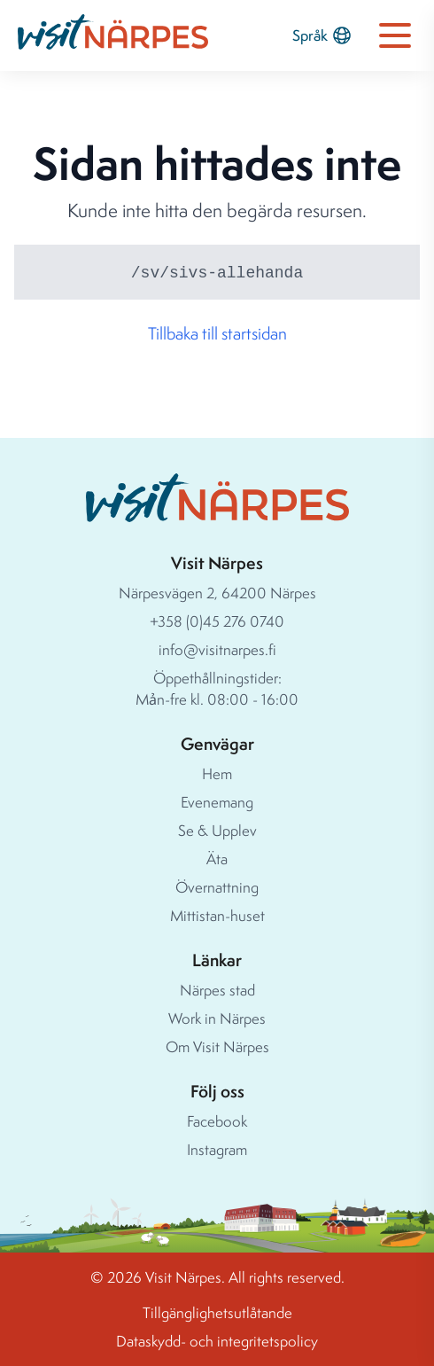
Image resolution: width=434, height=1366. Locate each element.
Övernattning (217, 887)
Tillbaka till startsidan (217, 333)
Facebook (217, 1121)
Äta (217, 858)
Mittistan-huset (217, 915)
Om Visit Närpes (217, 1046)
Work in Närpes (217, 1018)
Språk (322, 35)
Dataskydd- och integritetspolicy (217, 1341)
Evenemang (217, 802)
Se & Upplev (217, 830)
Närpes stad (217, 990)
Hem (217, 773)
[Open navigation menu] (395, 35)
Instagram (217, 1149)
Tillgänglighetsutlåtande (217, 1312)
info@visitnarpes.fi (217, 649)
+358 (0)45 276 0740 (217, 621)
